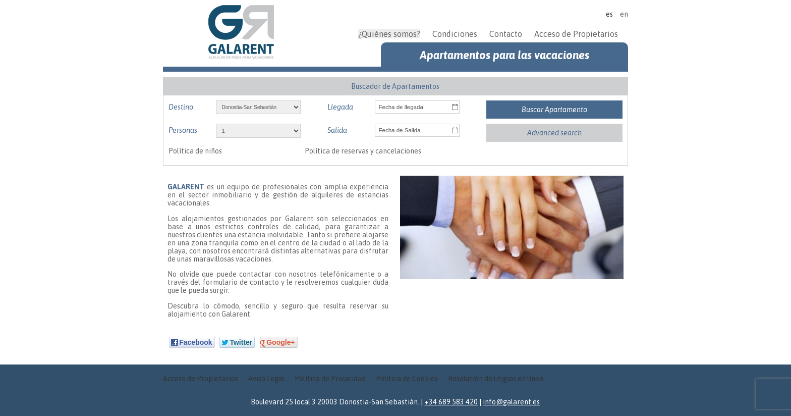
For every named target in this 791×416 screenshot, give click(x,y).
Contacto (505, 33)
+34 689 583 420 (451, 402)
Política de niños (195, 151)
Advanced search (554, 133)
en (624, 14)
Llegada (340, 107)
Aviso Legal (266, 379)
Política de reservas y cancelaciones (363, 151)
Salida (337, 130)
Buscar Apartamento (554, 110)
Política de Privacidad (330, 379)
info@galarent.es (511, 402)
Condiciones (454, 33)
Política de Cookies (407, 379)
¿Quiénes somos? (389, 33)
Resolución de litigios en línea (495, 379)
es (609, 14)
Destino (180, 107)
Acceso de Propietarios (576, 33)
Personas (182, 130)
